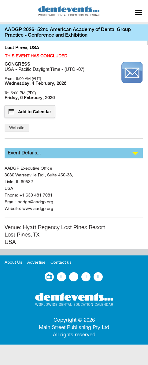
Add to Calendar (30, 111)
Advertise (36, 262)
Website (16, 127)
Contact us (61, 262)
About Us (13, 262)
